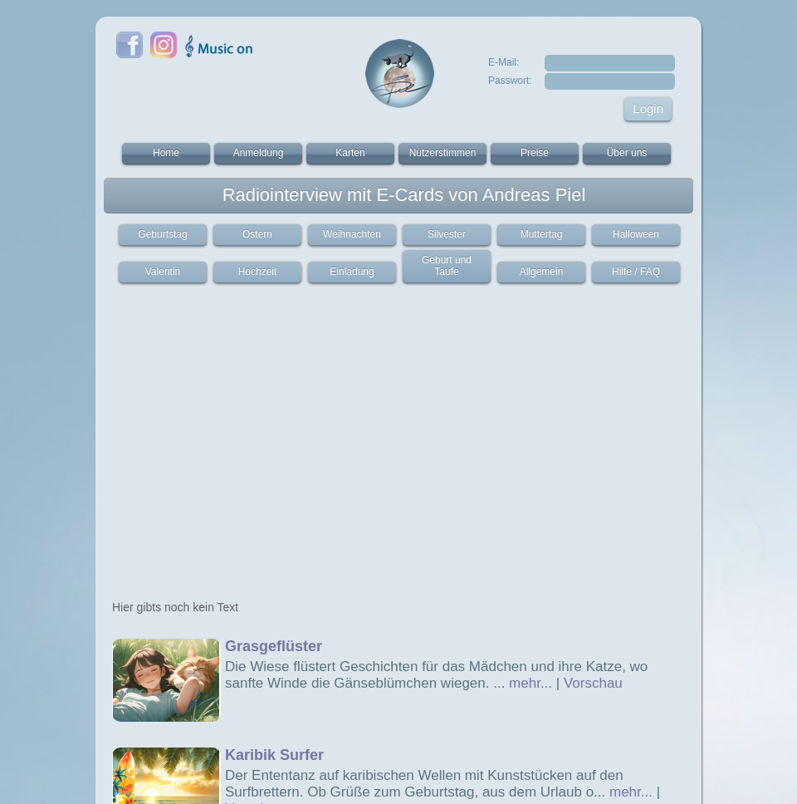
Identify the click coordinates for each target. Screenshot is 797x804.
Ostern (257, 234)
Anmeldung (258, 153)
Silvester (447, 234)
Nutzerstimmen (443, 153)
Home (166, 153)
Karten (349, 153)
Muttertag (542, 234)
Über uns (627, 153)
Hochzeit (257, 271)
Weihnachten (352, 234)
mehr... (530, 683)
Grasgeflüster (273, 646)
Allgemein (542, 271)
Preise (535, 153)
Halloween (636, 234)
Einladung (352, 271)
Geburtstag (162, 234)
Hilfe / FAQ (636, 271)
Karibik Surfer (274, 755)
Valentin (162, 271)
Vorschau (593, 683)
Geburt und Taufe (447, 265)
